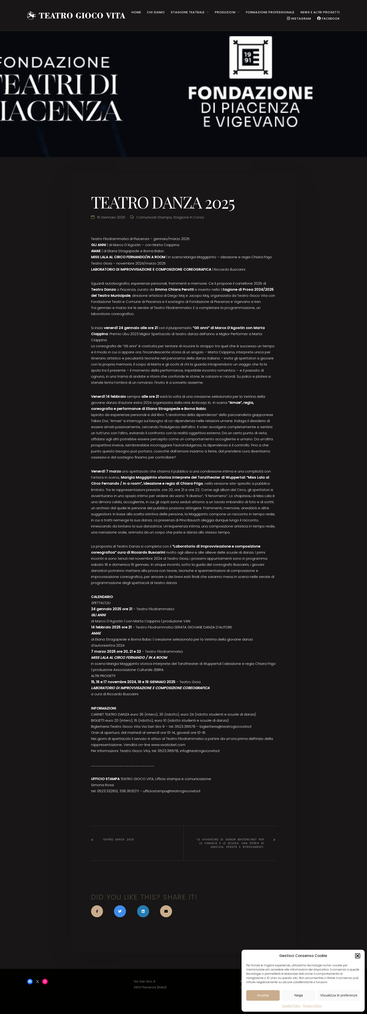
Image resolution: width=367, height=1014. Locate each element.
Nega (298, 995)
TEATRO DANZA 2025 (118, 839)
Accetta (263, 995)
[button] (357, 955)
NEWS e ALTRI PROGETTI (320, 12)
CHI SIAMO (156, 12)
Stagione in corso (188, 217)
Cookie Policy (291, 1006)
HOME (136, 12)
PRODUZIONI (225, 12)
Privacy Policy (312, 1006)
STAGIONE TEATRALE (188, 12)
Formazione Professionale (270, 12)
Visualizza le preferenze (338, 995)
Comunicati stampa (154, 217)
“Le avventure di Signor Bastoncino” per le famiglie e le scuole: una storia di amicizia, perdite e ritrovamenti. (230, 843)
